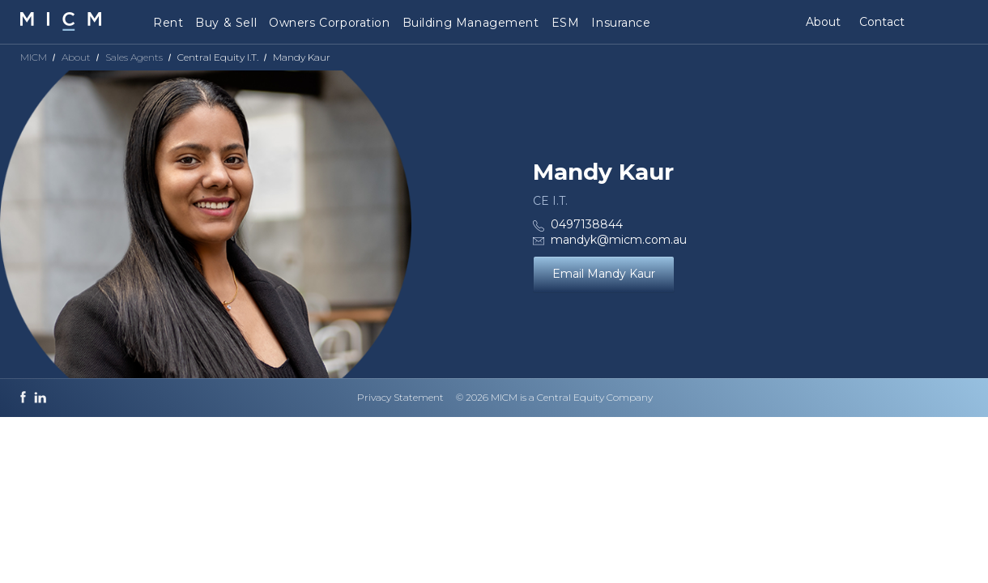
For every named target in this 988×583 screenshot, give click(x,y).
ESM (565, 22)
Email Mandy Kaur (603, 273)
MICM (33, 57)
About (823, 22)
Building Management (470, 22)
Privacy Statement (400, 397)
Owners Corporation (329, 22)
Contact (882, 22)
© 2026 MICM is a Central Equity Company (554, 397)
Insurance (620, 22)
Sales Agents (134, 57)
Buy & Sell (226, 22)
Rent (168, 22)
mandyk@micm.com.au (619, 239)
